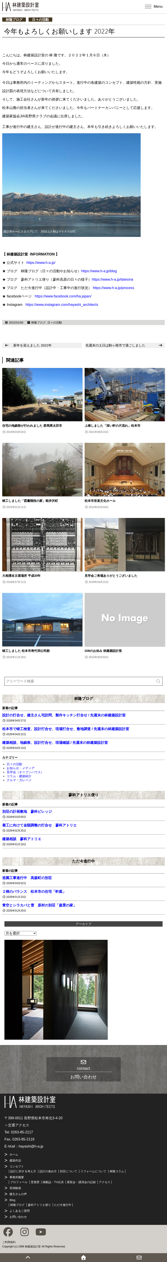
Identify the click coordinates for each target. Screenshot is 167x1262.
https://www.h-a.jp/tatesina (112, 279)
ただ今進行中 (83, 861)
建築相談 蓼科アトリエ (21, 839)
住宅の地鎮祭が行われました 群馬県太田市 (32, 425)
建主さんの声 (18, 1194)
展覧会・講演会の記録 (81, 1182)
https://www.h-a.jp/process (113, 288)
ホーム (14, 1154)
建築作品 (15, 1160)
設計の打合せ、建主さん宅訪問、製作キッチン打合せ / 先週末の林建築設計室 (64, 715)
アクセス (104, 1182)
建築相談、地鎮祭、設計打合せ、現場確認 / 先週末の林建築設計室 (55, 742)
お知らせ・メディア (21, 768)
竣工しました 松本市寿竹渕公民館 (26, 651)
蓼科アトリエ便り (83, 795)
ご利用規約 (9, 1242)
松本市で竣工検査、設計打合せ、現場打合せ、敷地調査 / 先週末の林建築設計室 (65, 729)
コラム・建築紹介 (19, 776)
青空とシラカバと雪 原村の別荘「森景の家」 (39, 905)
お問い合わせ (18, 1216)
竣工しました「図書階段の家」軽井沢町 (30, 501)
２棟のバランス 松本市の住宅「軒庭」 (34, 891)
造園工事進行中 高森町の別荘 (27, 878)
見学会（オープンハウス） (25, 772)
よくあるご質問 (20, 1211)
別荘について (68, 1171)
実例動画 (15, 1188)
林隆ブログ (14, 19)
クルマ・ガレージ (19, 780)
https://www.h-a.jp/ (40, 263)
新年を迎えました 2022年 (32, 345)
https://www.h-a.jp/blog (99, 271)
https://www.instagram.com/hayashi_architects (61, 304)
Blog (12, 1200)
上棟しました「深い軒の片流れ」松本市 (112, 425)
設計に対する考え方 (23, 1171)
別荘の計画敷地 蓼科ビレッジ (27, 811)
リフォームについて (93, 1171)
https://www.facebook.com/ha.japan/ (63, 296)
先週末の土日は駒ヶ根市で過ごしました (115, 345)
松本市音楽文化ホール (100, 501)
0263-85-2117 (22, 1132)
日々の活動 (40, 19)
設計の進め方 (48, 1171)
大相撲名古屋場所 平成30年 (21, 575)
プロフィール (18, 1182)
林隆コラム (117, 1171)
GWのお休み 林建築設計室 (103, 651)
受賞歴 (35, 1182)
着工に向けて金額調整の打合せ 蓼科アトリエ (39, 825)
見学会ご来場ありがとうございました (111, 575)
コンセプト (17, 1166)
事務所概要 (17, 1177)
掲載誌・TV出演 (53, 1182)
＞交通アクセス (16, 1125)
